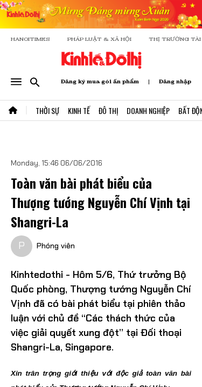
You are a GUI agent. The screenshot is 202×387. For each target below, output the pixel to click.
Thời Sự (47, 110)
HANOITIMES (30, 38)
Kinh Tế (79, 110)
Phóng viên (56, 245)
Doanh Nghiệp (148, 110)
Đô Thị (108, 110)
